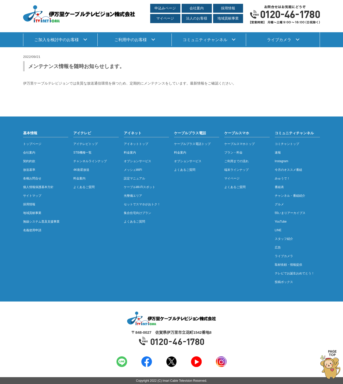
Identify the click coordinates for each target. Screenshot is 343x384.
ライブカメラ (279, 40)
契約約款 (29, 161)
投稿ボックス (284, 282)
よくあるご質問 (84, 187)
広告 (278, 247)
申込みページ (165, 8)
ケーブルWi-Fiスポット (139, 187)
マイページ (165, 18)
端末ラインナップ (236, 170)
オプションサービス (137, 161)
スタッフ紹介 (284, 239)
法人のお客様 (196, 18)
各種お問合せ (32, 178)
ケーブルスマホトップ (239, 144)
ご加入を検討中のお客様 (56, 40)
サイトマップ (32, 195)
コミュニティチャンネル (205, 40)
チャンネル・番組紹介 (290, 195)
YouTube (281, 221)
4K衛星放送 (81, 170)
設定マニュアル (134, 178)
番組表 (279, 187)
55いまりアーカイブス (290, 213)
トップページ (32, 144)
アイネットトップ (136, 144)
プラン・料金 (233, 152)
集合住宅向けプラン (137, 213)
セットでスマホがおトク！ (142, 204)
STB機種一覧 (82, 152)
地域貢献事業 (228, 18)
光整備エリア (133, 195)
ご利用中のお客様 (130, 40)
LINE (278, 230)
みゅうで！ (282, 178)
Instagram (281, 161)
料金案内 (79, 178)
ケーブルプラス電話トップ (192, 144)
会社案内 (197, 8)
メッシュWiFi (133, 170)
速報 (278, 152)
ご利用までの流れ (236, 161)
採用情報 (228, 8)
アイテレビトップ (85, 144)
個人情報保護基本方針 (38, 187)
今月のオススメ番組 (288, 170)
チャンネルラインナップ (90, 161)
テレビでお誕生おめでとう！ (294, 273)
